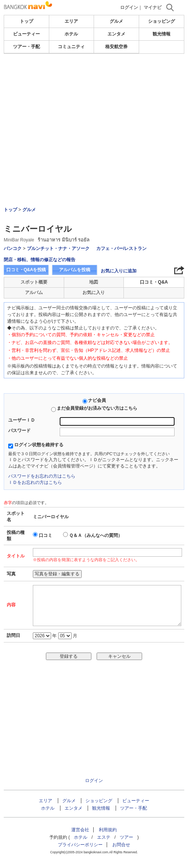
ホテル (71, 34)
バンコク (13, 248)
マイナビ (153, 7)
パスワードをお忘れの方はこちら (41, 476)
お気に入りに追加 (119, 270)
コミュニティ (71, 46)
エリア (71, 21)
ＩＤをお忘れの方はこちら (35, 482)
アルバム (34, 292)
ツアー (126, 837)
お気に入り (93, 292)
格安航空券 (116, 46)
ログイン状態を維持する (38, 444)
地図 (93, 282)
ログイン (129, 7)
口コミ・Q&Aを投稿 (26, 269)
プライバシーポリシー (80, 844)
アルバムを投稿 (74, 269)
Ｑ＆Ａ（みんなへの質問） (95, 535)
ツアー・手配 (26, 46)
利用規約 (108, 829)
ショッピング (161, 21)
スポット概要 (34, 282)
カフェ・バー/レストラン (121, 248)
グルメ (116, 21)
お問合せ (121, 844)
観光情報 (161, 34)
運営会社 (80, 829)
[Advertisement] (94, 76)
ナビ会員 (97, 400)
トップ (26, 21)
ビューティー (26, 34)
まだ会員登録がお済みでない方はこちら (97, 408)
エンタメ (116, 34)
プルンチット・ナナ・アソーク (58, 248)
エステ (103, 837)
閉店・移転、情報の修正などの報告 (39, 259)
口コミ (45, 535)
